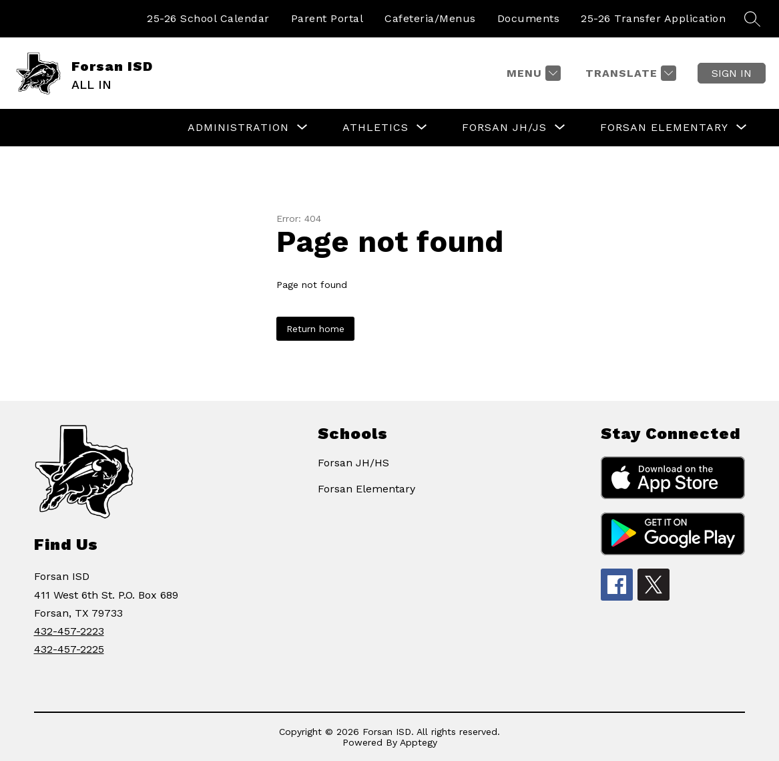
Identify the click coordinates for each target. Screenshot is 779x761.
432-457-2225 (69, 649)
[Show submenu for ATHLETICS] (375, 128)
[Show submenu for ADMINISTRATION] (238, 128)
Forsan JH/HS (353, 462)
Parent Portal (327, 18)
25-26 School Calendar (208, 18)
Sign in (732, 73)
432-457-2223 (69, 631)
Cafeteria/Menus (430, 18)
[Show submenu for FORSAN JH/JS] (504, 128)
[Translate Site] (629, 73)
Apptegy (418, 742)
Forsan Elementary (366, 488)
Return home (315, 328)
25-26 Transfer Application (653, 18)
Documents (528, 18)
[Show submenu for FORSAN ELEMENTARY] (664, 128)
